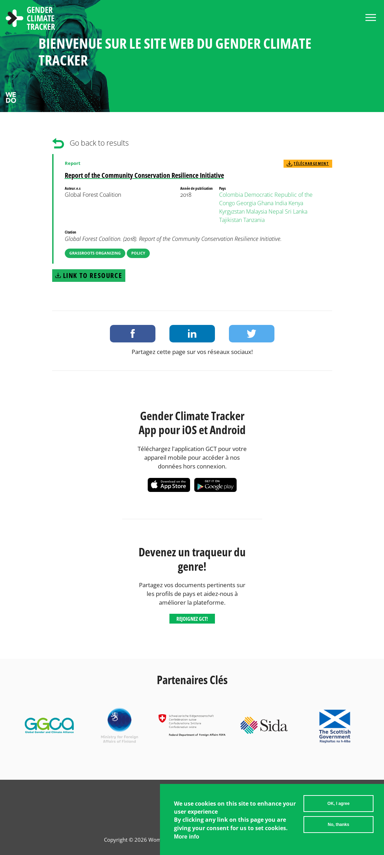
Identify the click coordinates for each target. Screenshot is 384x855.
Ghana (265, 203)
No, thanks (338, 830)
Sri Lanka (296, 211)
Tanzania (254, 220)
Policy (138, 253)
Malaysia (256, 211)
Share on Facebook (132, 333)
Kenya (295, 203)
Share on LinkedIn (192, 333)
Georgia (246, 203)
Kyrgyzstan (232, 211)
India (281, 203)
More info (186, 843)
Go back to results (99, 143)
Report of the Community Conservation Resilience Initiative (144, 175)
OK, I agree (338, 809)
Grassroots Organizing (95, 253)
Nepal (276, 211)
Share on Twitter (251, 333)
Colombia (231, 195)
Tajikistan (230, 220)
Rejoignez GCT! (192, 618)
